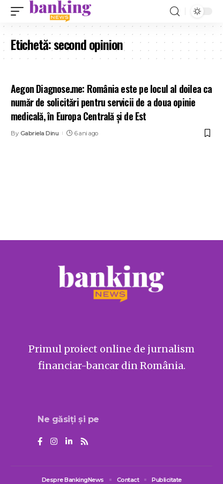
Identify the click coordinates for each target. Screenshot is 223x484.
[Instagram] (53, 442)
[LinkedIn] (68, 442)
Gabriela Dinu (39, 133)
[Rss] (84, 442)
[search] (174, 11)
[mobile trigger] (20, 11)
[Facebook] (40, 442)
